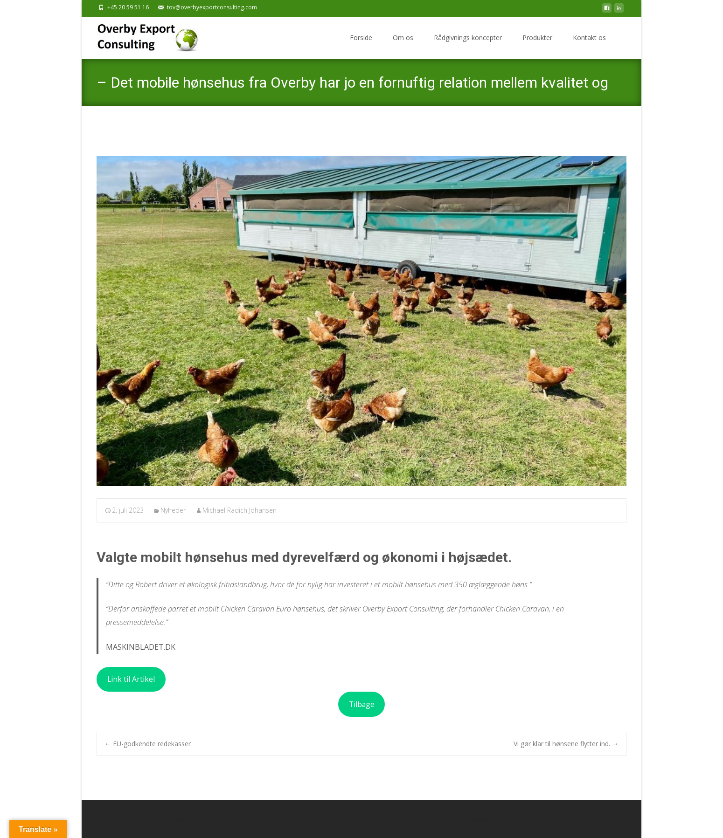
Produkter (537, 37)
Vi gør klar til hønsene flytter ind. (566, 743)
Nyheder (173, 510)
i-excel (564, 819)
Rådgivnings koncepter (468, 37)
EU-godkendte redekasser (147, 743)
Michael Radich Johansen (239, 510)
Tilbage (362, 704)
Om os (403, 37)
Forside (361, 37)
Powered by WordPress (501, 819)
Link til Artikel (131, 679)
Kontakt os (589, 37)
